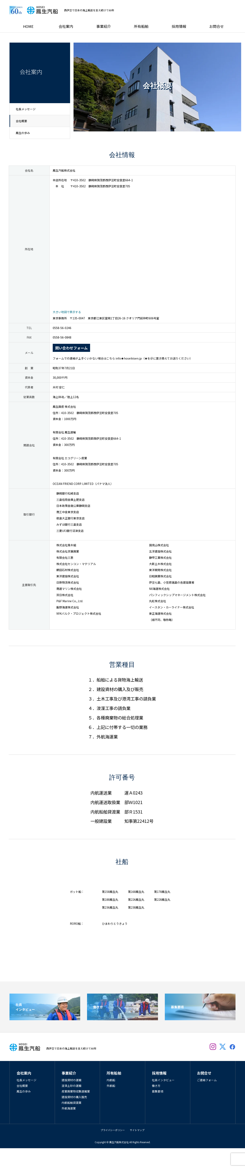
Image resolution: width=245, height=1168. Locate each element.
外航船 (111, 1086)
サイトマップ (137, 1130)
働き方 (156, 1086)
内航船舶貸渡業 (71, 1103)
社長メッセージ (26, 109)
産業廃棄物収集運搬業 (76, 1091)
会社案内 (66, 26)
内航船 (111, 1080)
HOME (28, 26)
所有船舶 (141, 26)
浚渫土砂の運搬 (71, 1086)
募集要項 (157, 1091)
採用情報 (179, 26)
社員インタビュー (163, 1080)
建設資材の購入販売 (74, 1097)
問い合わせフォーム (71, 347)
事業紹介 (103, 26)
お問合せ (216, 26)
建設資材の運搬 (71, 1080)
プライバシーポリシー (113, 1130)
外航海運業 (69, 1108)
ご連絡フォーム (207, 1080)
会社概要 (21, 121)
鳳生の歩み (23, 133)
